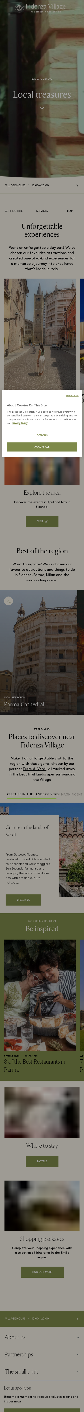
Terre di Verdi (34, 769)
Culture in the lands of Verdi (31, 794)
